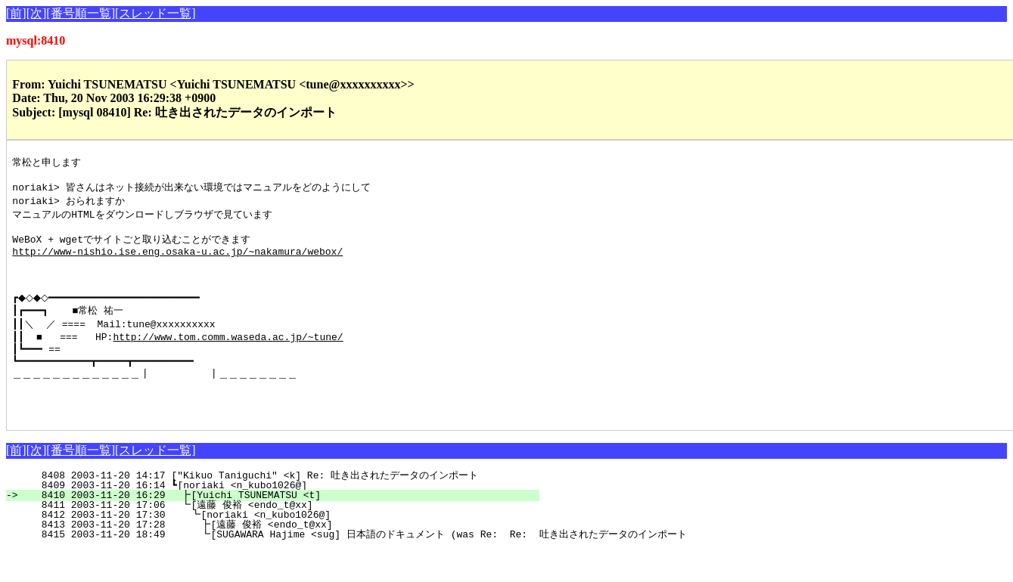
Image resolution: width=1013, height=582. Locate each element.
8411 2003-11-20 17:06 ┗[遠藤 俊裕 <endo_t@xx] (275, 537)
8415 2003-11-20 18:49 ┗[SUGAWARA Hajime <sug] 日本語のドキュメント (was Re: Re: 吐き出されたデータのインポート (352, 567)
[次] (36, 13)
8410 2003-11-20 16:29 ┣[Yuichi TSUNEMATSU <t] (279, 527)
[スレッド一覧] (155, 13)
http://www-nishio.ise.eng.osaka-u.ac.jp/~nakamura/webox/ (177, 261)
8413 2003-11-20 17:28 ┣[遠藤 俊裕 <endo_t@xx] (273, 557)
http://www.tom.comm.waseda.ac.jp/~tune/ (228, 358)
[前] (16, 13)
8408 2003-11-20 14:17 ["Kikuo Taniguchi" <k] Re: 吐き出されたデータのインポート (268, 508)
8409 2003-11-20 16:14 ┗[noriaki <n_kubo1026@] (280, 518)
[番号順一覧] (80, 13)
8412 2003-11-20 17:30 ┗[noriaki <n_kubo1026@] (278, 547)
